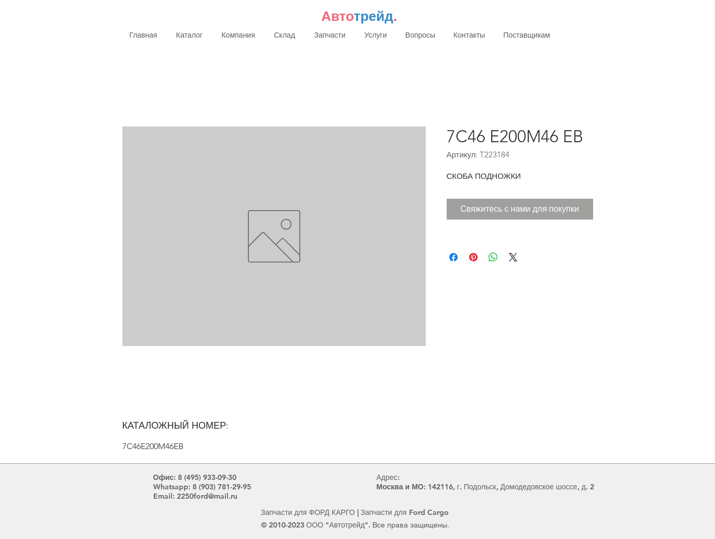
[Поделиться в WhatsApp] (493, 257)
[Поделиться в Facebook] (453, 257)
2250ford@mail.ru (207, 496)
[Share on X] (513, 257)
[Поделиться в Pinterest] (473, 257)
